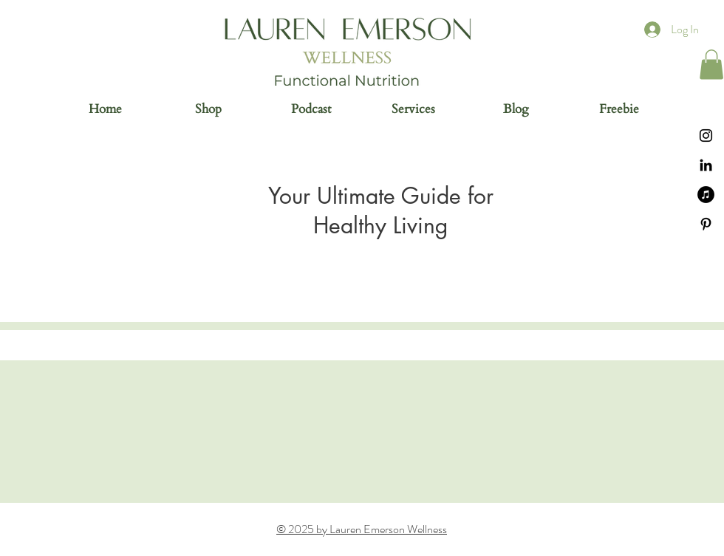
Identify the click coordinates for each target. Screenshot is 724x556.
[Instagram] (705, 135)
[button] (711, 64)
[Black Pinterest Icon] (705, 224)
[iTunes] (705, 194)
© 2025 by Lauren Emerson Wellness (361, 529)
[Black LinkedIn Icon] (705, 165)
